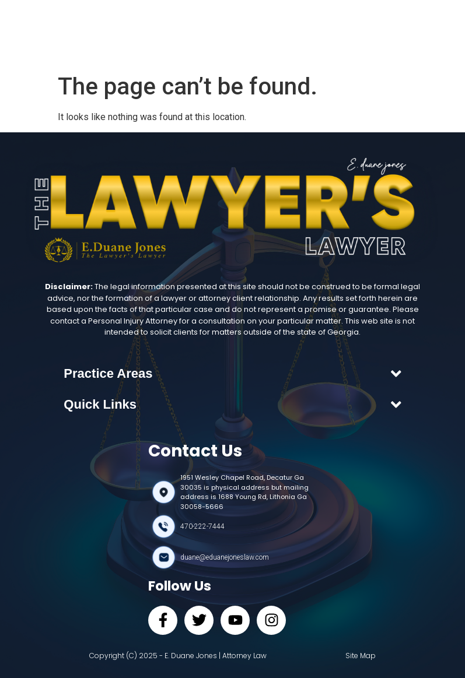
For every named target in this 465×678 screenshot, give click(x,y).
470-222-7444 (202, 526)
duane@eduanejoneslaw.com (224, 557)
